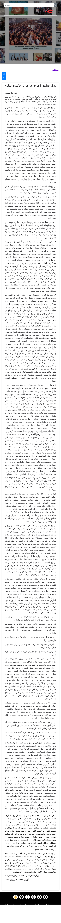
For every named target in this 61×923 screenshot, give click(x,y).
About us (30, 921)
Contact (30, 918)
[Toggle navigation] (9, 11)
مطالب (55, 69)
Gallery (30, 915)
